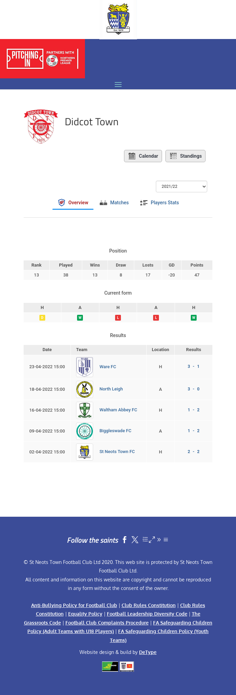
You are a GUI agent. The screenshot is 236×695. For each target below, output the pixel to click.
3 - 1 (193, 366)
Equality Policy (85, 614)
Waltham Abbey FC (118, 410)
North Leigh (111, 389)
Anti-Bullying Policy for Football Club (74, 605)
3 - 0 (193, 389)
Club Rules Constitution (149, 605)
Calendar (143, 156)
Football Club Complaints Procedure (107, 623)
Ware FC (107, 366)
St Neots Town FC (117, 451)
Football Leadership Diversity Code (147, 614)
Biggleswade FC (115, 431)
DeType (148, 652)
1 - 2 (193, 410)
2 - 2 (193, 451)
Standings (185, 156)
